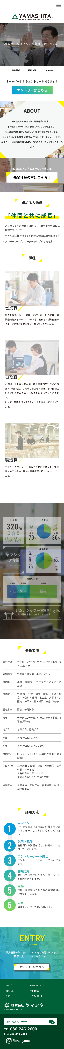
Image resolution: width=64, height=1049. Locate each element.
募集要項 (16, 70)
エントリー (48, 70)
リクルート (10, 995)
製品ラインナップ (38, 985)
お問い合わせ (16, 1021)
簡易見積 (9, 990)
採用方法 (32, 70)
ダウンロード (37, 995)
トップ (9, 985)
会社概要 (35, 990)
